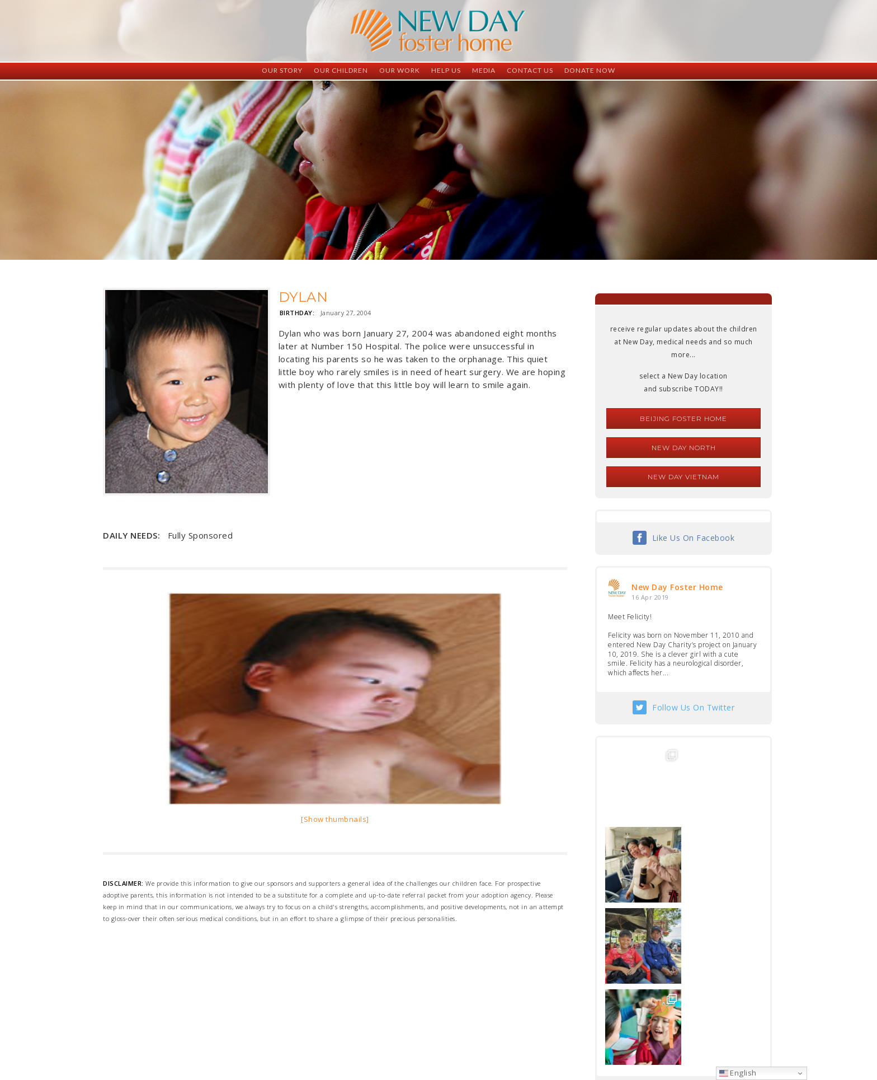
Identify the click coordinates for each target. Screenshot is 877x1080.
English (738, 1073)
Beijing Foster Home (683, 418)
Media (484, 70)
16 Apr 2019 (650, 597)
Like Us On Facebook (693, 537)
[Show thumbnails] (335, 819)
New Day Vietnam (683, 477)
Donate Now (589, 70)
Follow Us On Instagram (694, 929)
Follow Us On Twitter (693, 707)
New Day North (684, 447)
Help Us (446, 70)
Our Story (282, 70)
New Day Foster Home (677, 587)
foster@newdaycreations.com (408, 1030)
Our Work (399, 70)
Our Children (341, 70)
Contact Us (530, 70)
